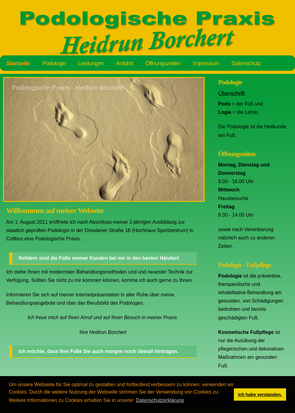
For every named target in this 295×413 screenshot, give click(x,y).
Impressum (206, 63)
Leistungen (91, 63)
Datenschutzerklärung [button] (160, 400)
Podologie (53, 63)
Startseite (18, 63)
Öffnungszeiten (163, 63)
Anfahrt (124, 63)
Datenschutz (246, 63)
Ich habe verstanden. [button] (260, 394)
